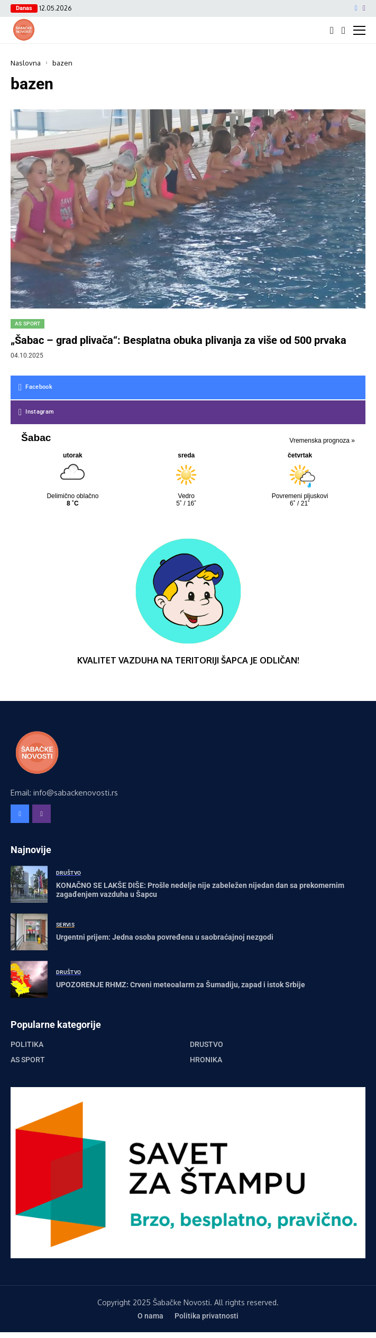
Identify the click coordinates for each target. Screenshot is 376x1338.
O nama (150, 1316)
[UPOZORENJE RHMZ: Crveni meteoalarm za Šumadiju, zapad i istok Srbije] (29, 979)
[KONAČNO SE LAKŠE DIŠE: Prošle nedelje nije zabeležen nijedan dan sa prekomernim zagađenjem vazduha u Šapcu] (29, 884)
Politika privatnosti (207, 1316)
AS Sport (28, 1059)
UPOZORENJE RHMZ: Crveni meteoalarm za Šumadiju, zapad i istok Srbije (180, 984)
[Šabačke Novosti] (24, 30)
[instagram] (364, 8)
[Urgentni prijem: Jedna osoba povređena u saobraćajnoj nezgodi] (29, 931)
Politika (27, 1044)
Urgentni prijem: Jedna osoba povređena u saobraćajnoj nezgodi (164, 937)
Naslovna (26, 63)
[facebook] (356, 8)
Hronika (206, 1059)
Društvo (206, 1044)
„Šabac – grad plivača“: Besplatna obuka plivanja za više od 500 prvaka (178, 340)
